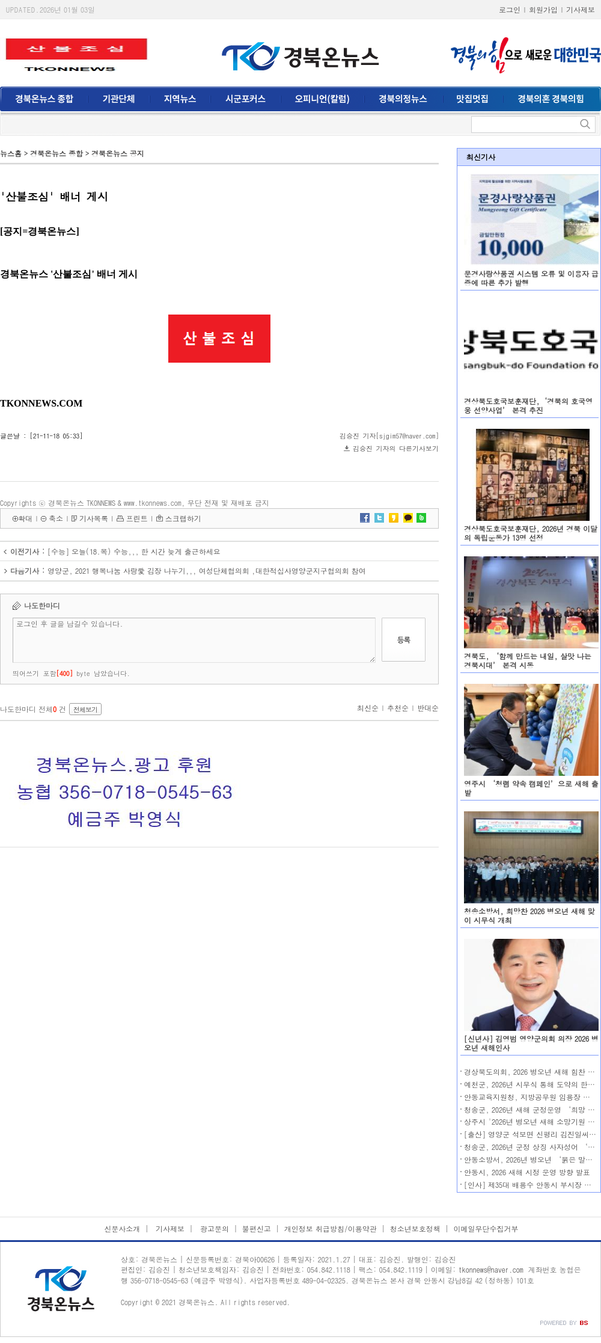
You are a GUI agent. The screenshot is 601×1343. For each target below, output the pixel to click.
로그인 (509, 9)
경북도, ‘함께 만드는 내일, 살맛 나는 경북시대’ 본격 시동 (527, 660)
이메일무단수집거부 (486, 1228)
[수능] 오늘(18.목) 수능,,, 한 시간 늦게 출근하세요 (134, 551)
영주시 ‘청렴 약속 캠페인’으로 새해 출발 (531, 788)
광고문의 (213, 1228)
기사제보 (580, 9)
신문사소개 (122, 1228)
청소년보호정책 (415, 1228)
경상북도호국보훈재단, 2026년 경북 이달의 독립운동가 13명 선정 (530, 532)
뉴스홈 (11, 153)
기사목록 (93, 518)
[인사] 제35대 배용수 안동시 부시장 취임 (531, 1184)
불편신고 (256, 1228)
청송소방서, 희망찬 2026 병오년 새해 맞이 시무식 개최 (529, 915)
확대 (25, 518)
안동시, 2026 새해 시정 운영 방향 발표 (527, 1172)
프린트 (137, 518)
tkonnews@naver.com (491, 1269)
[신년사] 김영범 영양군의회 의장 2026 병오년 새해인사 (531, 1043)
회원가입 (543, 9)
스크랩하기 (183, 518)
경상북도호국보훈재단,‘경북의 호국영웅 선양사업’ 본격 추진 (528, 405)
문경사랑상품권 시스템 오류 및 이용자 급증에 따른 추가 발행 (531, 277)
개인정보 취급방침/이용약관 (330, 1228)
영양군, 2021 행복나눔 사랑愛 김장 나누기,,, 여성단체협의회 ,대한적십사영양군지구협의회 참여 (206, 570)
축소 (56, 518)
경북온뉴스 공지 (117, 153)
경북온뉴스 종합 (56, 153)
